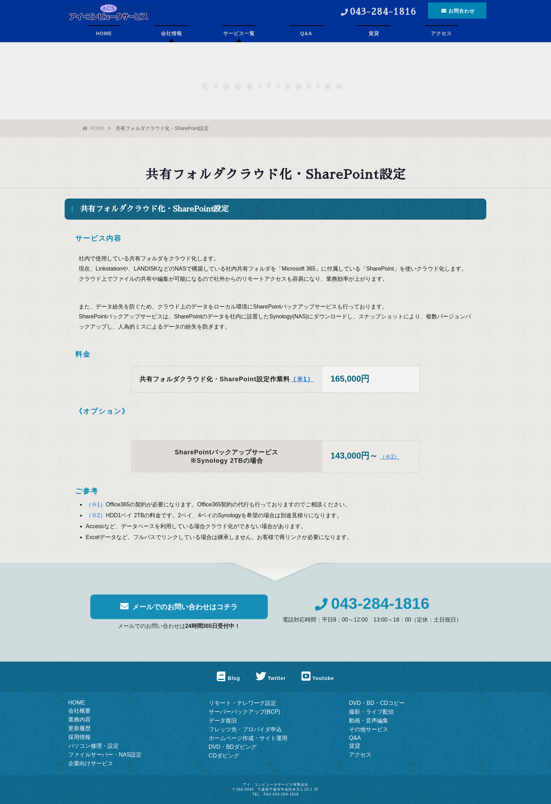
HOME (104, 33)
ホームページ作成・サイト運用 (248, 738)
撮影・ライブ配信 (371, 712)
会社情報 (171, 33)
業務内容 (79, 719)
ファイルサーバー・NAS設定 (105, 755)
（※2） (390, 457)
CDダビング (224, 756)
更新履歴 (79, 728)
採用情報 (79, 737)
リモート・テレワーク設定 (242, 703)
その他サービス (368, 729)
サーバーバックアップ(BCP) (244, 712)
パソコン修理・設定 (93, 746)
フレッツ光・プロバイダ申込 (245, 729)
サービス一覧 (239, 33)
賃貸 (374, 33)
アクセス (441, 33)
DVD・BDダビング (233, 747)
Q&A (306, 33)
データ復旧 (223, 721)
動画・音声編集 (368, 721)
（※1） (302, 379)
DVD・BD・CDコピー (377, 703)
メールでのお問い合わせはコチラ (179, 611)
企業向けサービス (90, 763)
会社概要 (79, 711)
